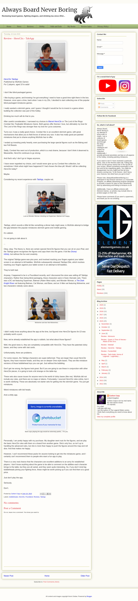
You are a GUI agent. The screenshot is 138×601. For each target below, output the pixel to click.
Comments (103, 107)
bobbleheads (13, 497)
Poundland (29, 497)
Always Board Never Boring (39, 9)
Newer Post (8, 576)
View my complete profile (106, 417)
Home (9, 26)
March (104, 367)
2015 (102, 321)
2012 (102, 384)
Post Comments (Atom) (51, 582)
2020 (102, 305)
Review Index (86, 26)
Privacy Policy (103, 26)
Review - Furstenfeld (108, 351)
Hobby (42, 26)
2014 (102, 377)
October (104, 327)
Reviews (30, 26)
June (103, 333)
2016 (102, 318)
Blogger (89, 596)
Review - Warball (107, 345)
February (105, 370)
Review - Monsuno (108, 336)
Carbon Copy (114, 396)
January (104, 373)
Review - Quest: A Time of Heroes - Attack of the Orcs (114, 341)
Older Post (85, 576)
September (105, 330)
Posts (101, 104)
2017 (102, 315)
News (19, 26)
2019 (102, 308)
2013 (102, 380)
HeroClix (22, 497)
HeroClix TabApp (11, 79)
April (103, 364)
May (103, 360)
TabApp (40, 179)
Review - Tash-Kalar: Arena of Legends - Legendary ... (112, 355)
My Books (71, 26)
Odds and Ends (56, 26)
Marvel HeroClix (55, 121)
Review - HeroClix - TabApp (111, 348)
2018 (102, 311)
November (105, 324)
